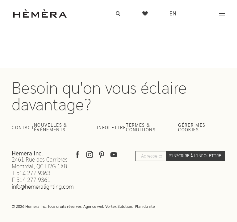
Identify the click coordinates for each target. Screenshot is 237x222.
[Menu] (222, 13)
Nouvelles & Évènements (50, 127)
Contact (23, 127)
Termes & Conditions (141, 127)
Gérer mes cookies (191, 127)
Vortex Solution (118, 207)
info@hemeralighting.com (43, 187)
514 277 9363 (33, 173)
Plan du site (145, 207)
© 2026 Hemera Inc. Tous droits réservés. (47, 207)
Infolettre (111, 127)
